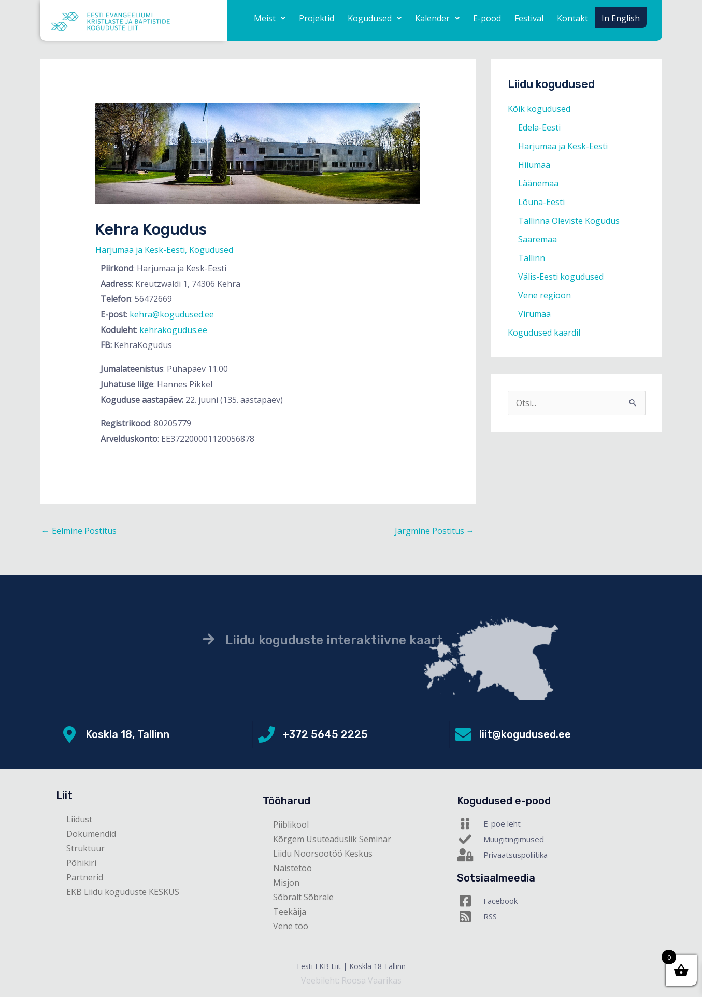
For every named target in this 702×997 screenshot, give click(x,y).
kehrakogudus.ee (173, 330)
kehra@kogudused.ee (172, 314)
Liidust (79, 819)
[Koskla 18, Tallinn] (69, 734)
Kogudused (375, 18)
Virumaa (534, 314)
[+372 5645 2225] (266, 734)
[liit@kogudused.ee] (463, 734)
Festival (528, 18)
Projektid (316, 18)
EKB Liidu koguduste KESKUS (122, 892)
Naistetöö (292, 868)
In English (620, 18)
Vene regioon (544, 295)
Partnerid (84, 877)
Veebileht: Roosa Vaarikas (351, 980)
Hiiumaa (534, 164)
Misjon (286, 882)
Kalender (437, 18)
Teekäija (289, 911)
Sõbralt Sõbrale (303, 897)
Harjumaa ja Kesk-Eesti (140, 249)
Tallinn (531, 258)
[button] (269, 18)
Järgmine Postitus (435, 531)
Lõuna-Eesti (541, 202)
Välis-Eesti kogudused (561, 276)
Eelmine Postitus (79, 531)
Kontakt (572, 18)
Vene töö (290, 926)
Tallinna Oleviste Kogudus (569, 220)
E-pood (487, 18)
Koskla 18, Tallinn (127, 734)
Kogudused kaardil (544, 332)
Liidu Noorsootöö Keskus (323, 853)
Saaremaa (537, 239)
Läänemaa (538, 183)
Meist (269, 18)
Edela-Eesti (539, 127)
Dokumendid (91, 834)
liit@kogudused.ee (525, 734)
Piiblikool (291, 824)
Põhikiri (81, 863)
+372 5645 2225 (325, 734)
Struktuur (85, 848)
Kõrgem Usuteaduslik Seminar (332, 839)
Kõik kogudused (539, 108)
